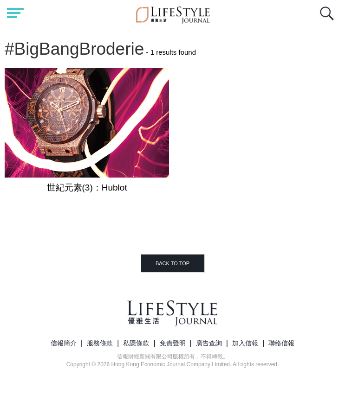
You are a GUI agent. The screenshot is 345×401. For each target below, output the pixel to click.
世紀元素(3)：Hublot (87, 187)
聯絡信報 (281, 343)
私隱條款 (136, 343)
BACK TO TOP (172, 263)
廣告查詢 (209, 343)
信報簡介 (64, 343)
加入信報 (245, 343)
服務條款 (100, 343)
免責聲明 (173, 343)
